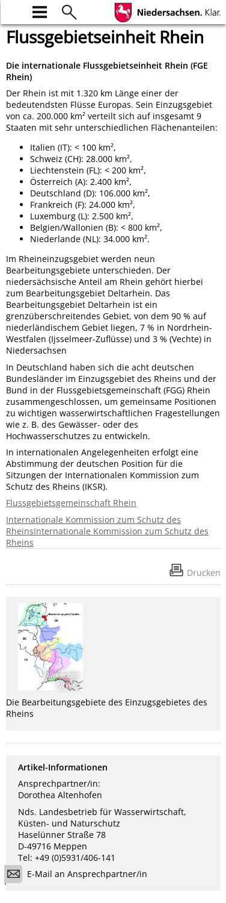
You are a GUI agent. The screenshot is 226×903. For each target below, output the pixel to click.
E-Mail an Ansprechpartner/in (79, 875)
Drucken (204, 572)
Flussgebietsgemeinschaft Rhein (71, 502)
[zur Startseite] (13, 10)
